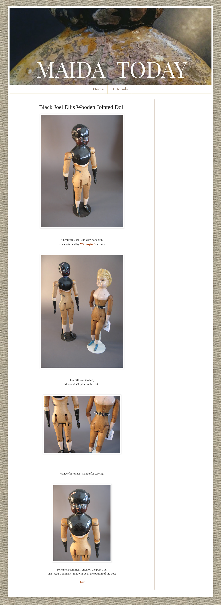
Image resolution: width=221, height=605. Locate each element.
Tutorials (120, 89)
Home (98, 89)
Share (81, 581)
